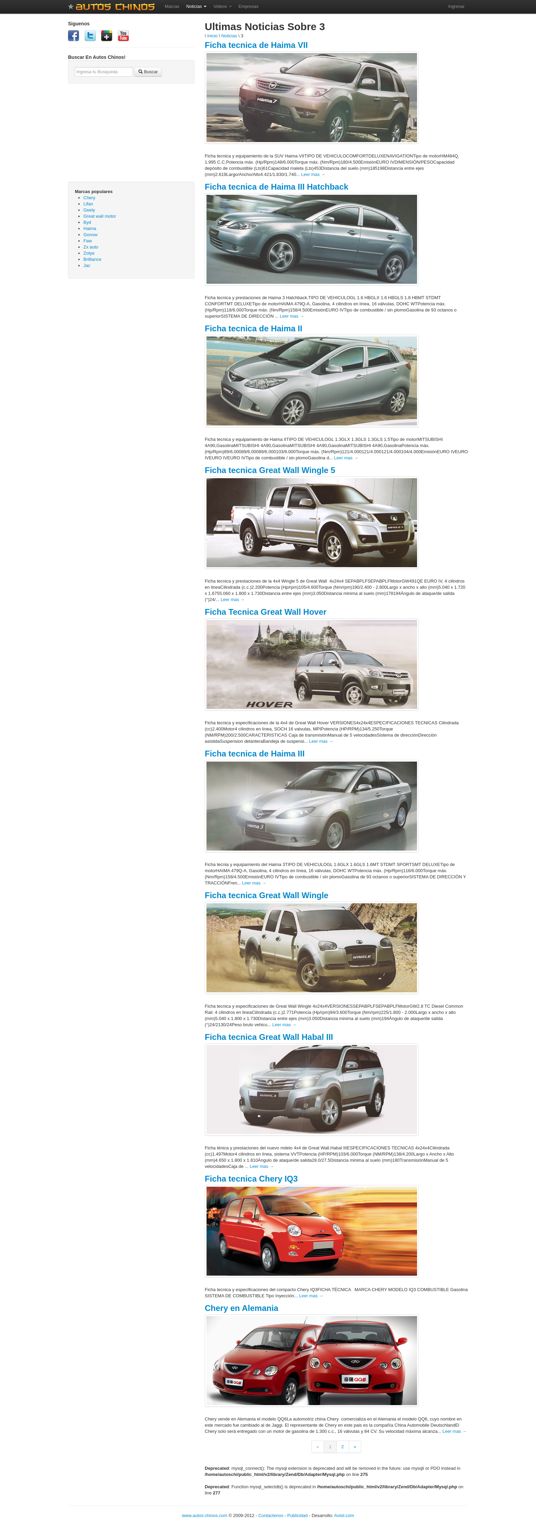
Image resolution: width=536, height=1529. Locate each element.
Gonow (90, 234)
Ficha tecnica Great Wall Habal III (269, 1037)
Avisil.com (344, 1515)
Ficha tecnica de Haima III (255, 753)
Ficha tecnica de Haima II (253, 328)
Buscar (148, 71)
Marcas (172, 6)
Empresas (249, 6)
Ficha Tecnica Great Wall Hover (265, 611)
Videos (222, 6)
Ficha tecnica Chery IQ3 (251, 1178)
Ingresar (456, 6)
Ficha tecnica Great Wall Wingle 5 (270, 470)
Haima (89, 228)
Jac (86, 265)
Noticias (196, 6)
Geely (89, 210)
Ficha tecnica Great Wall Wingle (267, 895)
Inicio (212, 35)
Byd (87, 222)
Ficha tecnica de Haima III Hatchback (276, 186)
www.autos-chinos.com (204, 1515)
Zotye (89, 253)
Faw (87, 240)
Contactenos (270, 1515)
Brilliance (92, 259)
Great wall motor (99, 216)
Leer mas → (313, 174)
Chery (89, 197)
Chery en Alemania (241, 1308)
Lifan (88, 203)
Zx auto (90, 247)
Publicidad (297, 1515)
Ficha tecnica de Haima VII (256, 45)
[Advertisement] (131, 333)
